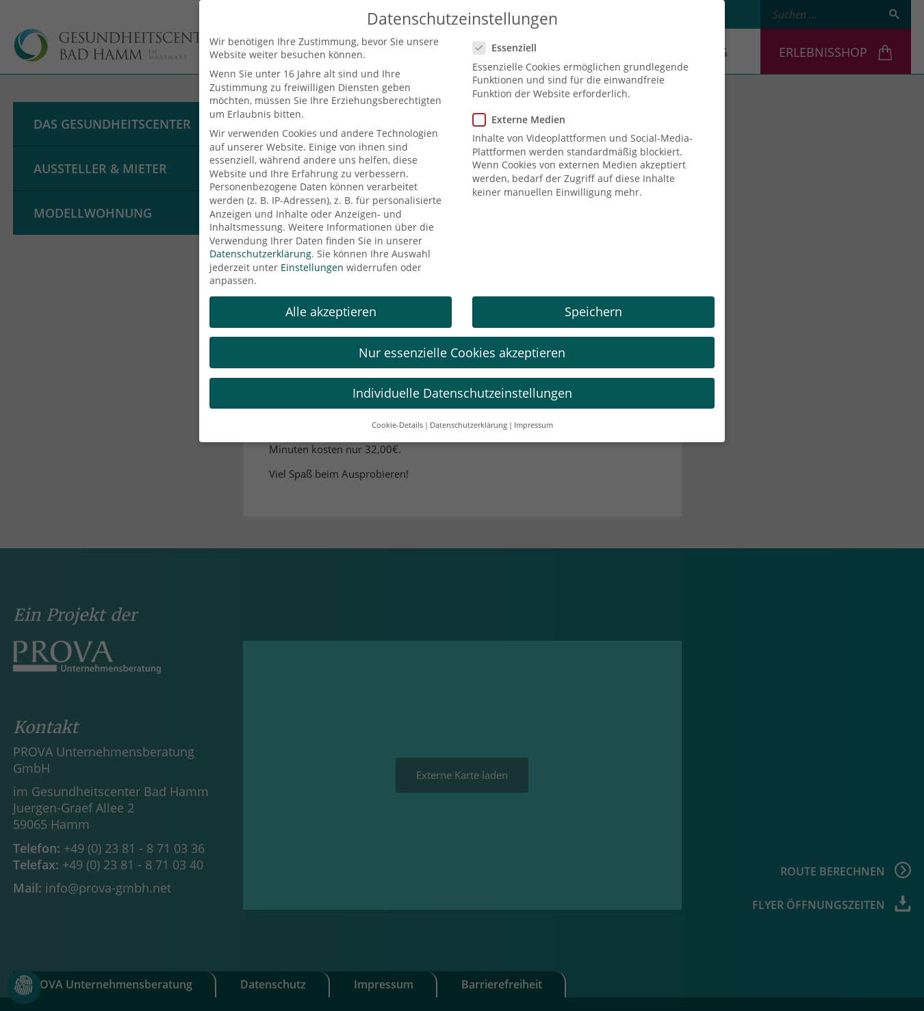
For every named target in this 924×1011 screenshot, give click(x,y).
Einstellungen (312, 264)
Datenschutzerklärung (260, 251)
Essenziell (509, 45)
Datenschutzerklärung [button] (468, 422)
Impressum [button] (533, 422)
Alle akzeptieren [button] (330, 309)
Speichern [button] (593, 309)
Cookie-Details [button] (397, 422)
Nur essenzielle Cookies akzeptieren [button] (462, 350)
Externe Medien (523, 116)
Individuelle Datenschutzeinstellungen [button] (462, 390)
